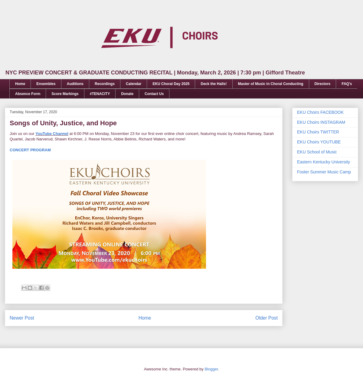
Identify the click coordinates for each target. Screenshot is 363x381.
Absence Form (27, 94)
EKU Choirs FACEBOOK (320, 112)
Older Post (266, 317)
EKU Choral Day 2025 (170, 84)
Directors (323, 84)
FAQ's (347, 84)
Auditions (75, 84)
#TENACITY (100, 94)
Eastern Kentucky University (323, 161)
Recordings (105, 84)
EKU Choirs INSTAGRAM (321, 122)
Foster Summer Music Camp (324, 171)
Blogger (211, 369)
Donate (127, 94)
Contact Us (154, 94)
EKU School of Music (317, 151)
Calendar (133, 84)
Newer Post (22, 317)
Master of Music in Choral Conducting (270, 84)
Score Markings (64, 94)
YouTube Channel (51, 133)
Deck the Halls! (214, 84)
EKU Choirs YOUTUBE (319, 142)
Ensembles (45, 84)
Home (20, 84)
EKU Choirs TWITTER (318, 132)
